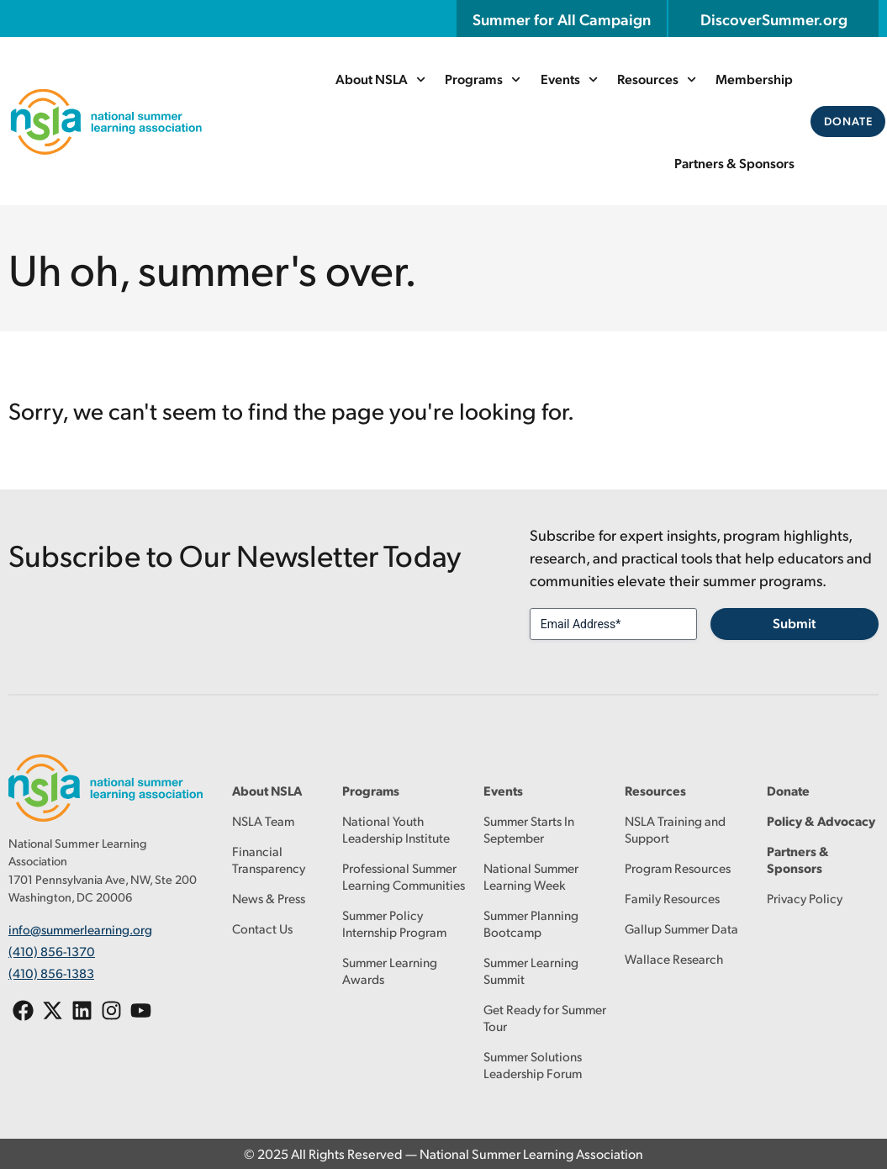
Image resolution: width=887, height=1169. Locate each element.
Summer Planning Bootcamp (530, 923)
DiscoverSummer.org (773, 18)
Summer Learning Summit (530, 970)
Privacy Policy (804, 898)
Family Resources (672, 898)
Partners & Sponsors (735, 163)
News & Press (268, 898)
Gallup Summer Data (681, 928)
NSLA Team (263, 820)
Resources (656, 79)
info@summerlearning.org (80, 928)
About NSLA (381, 79)
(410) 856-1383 (51, 967)
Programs (483, 79)
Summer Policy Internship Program (394, 923)
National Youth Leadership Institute (396, 828)
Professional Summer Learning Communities (403, 876)
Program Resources (678, 867)
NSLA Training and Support (675, 828)
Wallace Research (674, 958)
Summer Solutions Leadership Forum (532, 1064)
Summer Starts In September (528, 828)
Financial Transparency (268, 859)
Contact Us (262, 928)
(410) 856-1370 (51, 947)
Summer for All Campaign (562, 18)
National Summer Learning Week (530, 876)
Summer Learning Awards (389, 970)
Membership (754, 78)
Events (569, 79)
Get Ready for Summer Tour (544, 1017)
